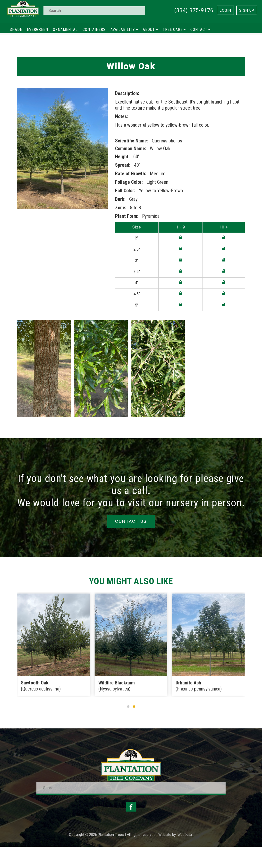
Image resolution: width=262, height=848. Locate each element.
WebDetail (185, 836)
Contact (200, 29)
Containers (94, 29)
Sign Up (246, 10)
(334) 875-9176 (193, 10)
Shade (16, 29)
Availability (124, 29)
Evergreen (37, 29)
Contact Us (131, 521)
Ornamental (65, 29)
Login (225, 10)
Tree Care (174, 29)
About (150, 29)
